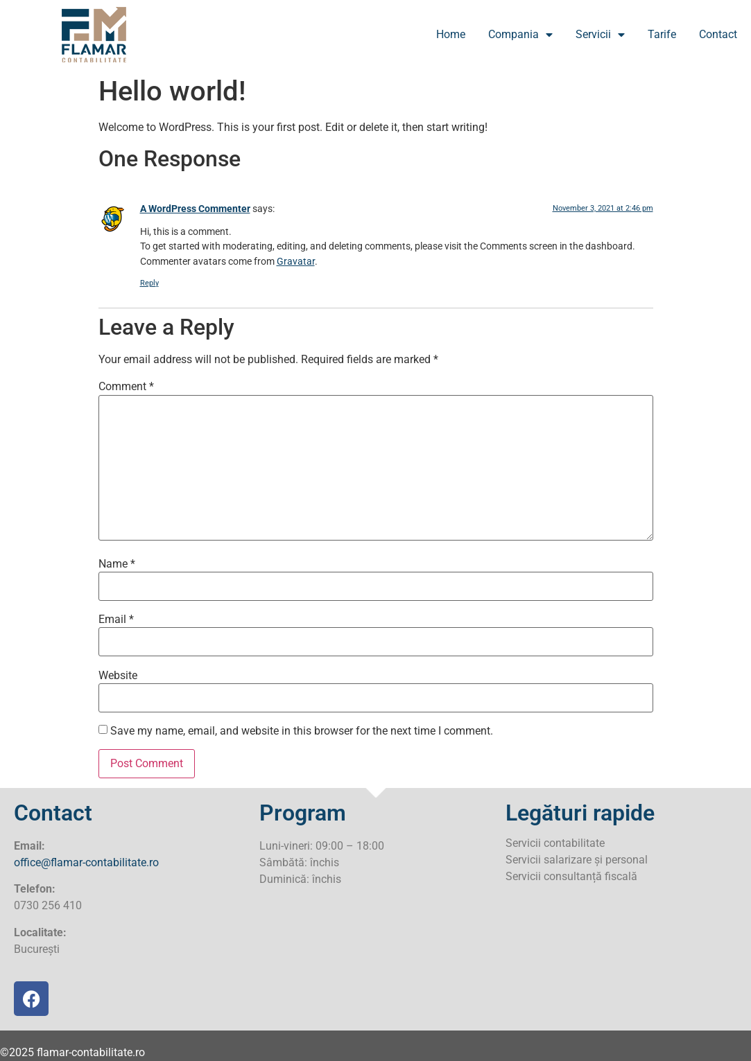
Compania (520, 34)
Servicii (600, 34)
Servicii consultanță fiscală (571, 876)
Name (116, 564)
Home (450, 34)
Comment (126, 386)
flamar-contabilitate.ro (91, 1052)
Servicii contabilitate (555, 843)
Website (117, 675)
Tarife (662, 34)
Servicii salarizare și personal (577, 859)
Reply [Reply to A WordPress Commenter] (149, 283)
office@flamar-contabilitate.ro (86, 862)
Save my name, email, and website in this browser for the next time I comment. (301, 731)
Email (116, 619)
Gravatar (296, 262)
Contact (718, 34)
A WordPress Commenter (195, 209)
